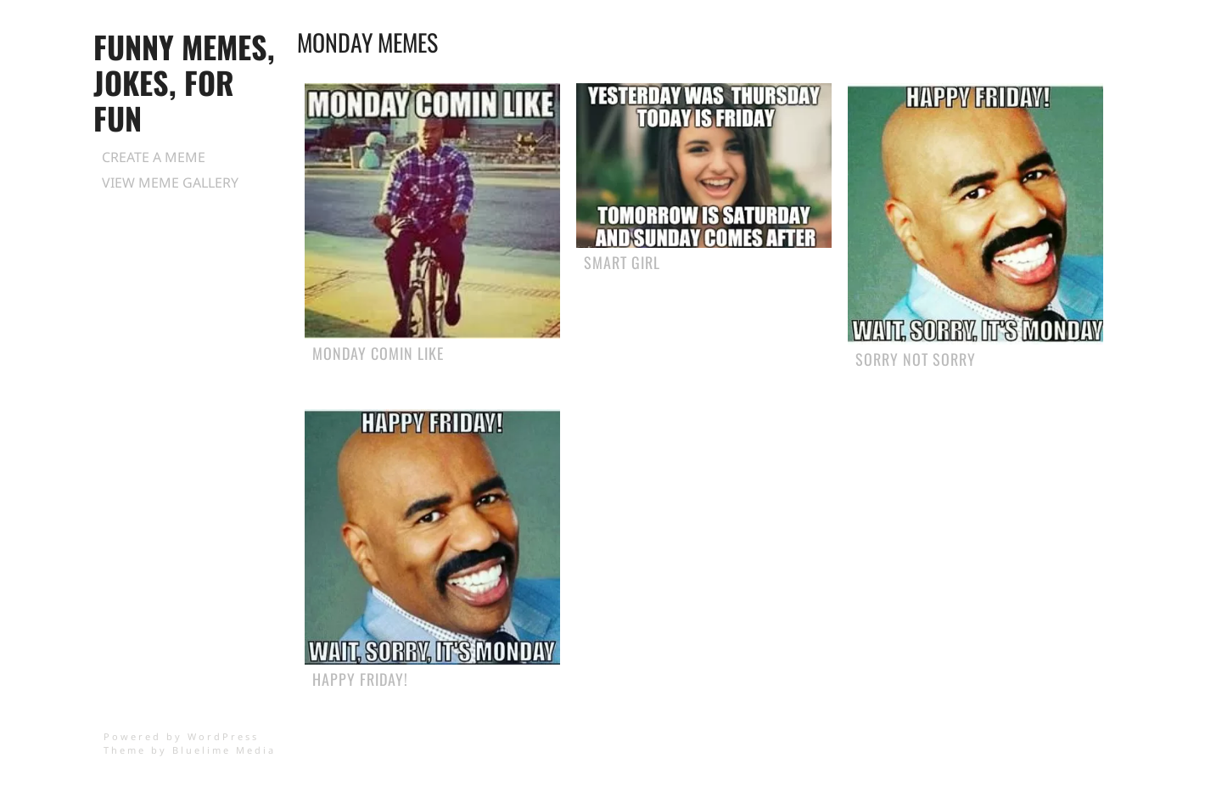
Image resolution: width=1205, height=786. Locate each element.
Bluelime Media (224, 750)
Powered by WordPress (181, 736)
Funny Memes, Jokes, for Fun (184, 82)
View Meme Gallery (170, 182)
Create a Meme (153, 157)
